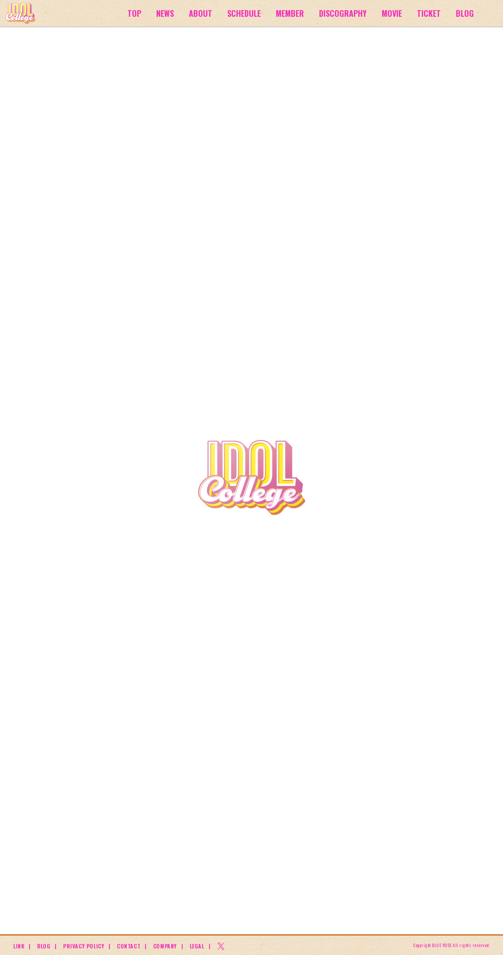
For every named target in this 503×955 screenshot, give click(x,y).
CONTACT (128, 946)
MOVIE (392, 13)
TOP (134, 13)
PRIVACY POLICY (83, 946)
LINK (18, 946)
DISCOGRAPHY (343, 13)
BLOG (465, 13)
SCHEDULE (244, 13)
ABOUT (200, 13)
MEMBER (290, 13)
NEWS (165, 13)
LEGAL (197, 946)
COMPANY (165, 946)
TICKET (429, 13)
